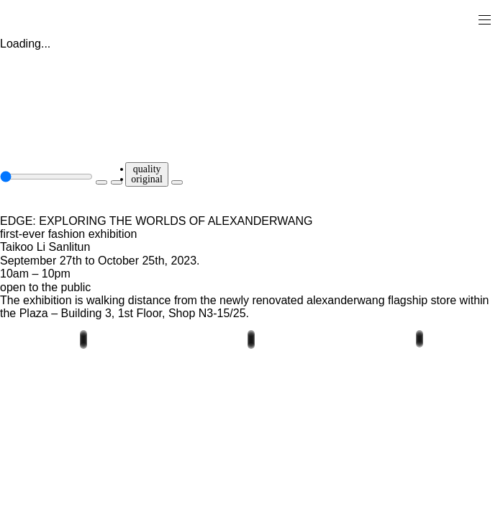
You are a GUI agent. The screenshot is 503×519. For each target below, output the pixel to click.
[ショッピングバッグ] (464, 18)
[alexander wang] (72, 19)
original (147, 179)
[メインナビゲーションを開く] (484, 18)
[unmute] (116, 182)
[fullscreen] (177, 182)
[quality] (146, 174)
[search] (439, 18)
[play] (101, 182)
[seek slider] (46, 176)
